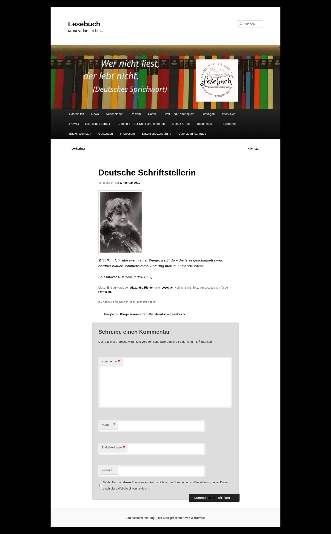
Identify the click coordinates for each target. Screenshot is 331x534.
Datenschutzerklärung (156, 133)
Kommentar (111, 361)
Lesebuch (84, 24)
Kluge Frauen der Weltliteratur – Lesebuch (152, 314)
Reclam (136, 114)
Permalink (104, 291)
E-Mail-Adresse (113, 447)
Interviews (228, 114)
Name (108, 425)
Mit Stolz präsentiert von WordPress (181, 518)
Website (107, 470)
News (95, 114)
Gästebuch (105, 133)
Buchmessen (205, 123)
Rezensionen (114, 114)
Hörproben (229, 123)
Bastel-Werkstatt (80, 133)
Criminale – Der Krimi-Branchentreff (141, 123)
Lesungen (208, 114)
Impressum (127, 133)
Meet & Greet (181, 123)
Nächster (255, 148)
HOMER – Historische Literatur (89, 123)
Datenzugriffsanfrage (192, 133)
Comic (152, 114)
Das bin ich (76, 114)
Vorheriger (76, 148)
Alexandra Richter (142, 287)
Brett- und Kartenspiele (179, 114)
